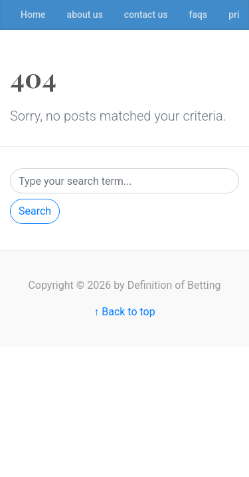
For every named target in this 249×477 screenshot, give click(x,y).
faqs (198, 14)
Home (33, 14)
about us (85, 14)
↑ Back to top (124, 311)
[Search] (124, 180)
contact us (146, 14)
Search (35, 211)
